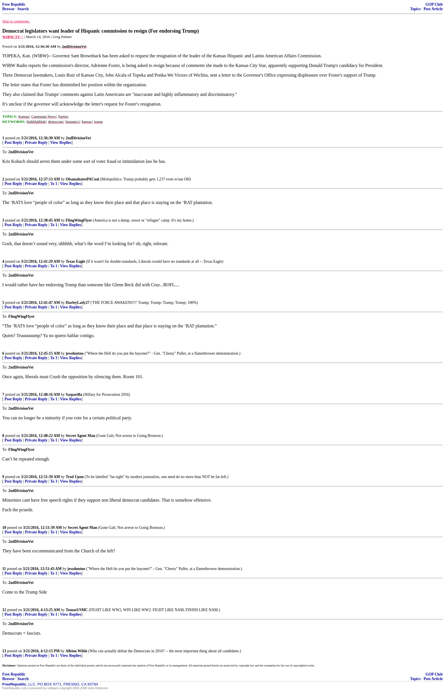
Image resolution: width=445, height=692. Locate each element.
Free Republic (14, 4)
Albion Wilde (76, 651)
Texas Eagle (75, 261)
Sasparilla (74, 394)
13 (4, 651)
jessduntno (75, 353)
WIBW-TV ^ (12, 37)
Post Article (433, 9)
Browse (8, 9)
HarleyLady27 (78, 302)
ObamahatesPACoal (82, 179)
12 (4, 610)
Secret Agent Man (80, 436)
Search (23, 9)
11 (4, 569)
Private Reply (36, 142)
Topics (415, 9)
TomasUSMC (77, 610)
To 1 (53, 184)
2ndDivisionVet (78, 138)
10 (4, 527)
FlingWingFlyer (79, 220)
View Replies (61, 142)
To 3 (53, 358)
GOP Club (434, 4)
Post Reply (13, 142)
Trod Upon (75, 477)
